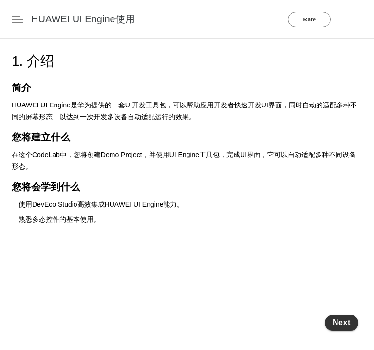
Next (342, 322)
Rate (309, 19)
